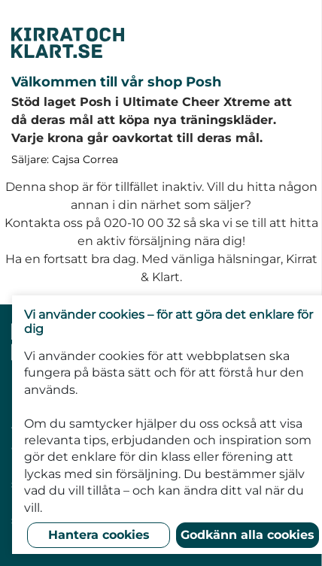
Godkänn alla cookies (247, 535)
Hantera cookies (99, 535)
